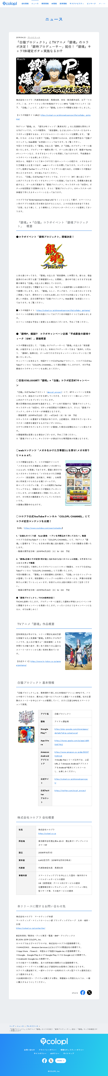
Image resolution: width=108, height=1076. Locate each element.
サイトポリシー (40, 1053)
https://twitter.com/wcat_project (70, 790)
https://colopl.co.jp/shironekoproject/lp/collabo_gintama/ (63, 310)
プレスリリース (33, 37)
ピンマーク (91, 4)
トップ (11, 1026)
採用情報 (63, 4)
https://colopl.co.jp (47, 833)
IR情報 (54, 4)
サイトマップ (68, 1053)
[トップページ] (10, 3)
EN (104, 3)
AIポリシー (54, 1053)
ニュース (35, 4)
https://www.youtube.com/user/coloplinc (43, 528)
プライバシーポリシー (48, 1050)
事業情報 (45, 4)
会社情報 (25, 4)
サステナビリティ (77, 4)
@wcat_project (55, 392)
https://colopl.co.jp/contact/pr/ (30, 928)
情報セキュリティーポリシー (72, 1050)
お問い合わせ (29, 1050)
